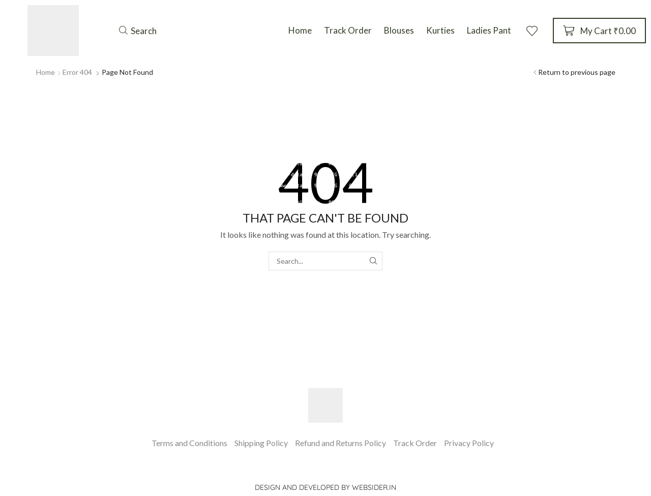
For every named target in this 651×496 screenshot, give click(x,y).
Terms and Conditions (189, 443)
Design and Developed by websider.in (325, 487)
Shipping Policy (261, 443)
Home (45, 72)
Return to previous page (576, 72)
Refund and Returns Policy (340, 443)
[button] (137, 30)
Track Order (415, 443)
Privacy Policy (469, 443)
